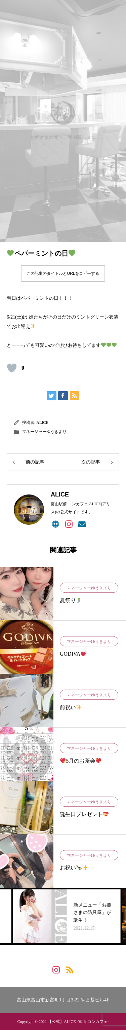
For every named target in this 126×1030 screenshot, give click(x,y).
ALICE (42, 422)
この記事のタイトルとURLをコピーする (63, 273)
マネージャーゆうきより (44, 431)
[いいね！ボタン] (12, 368)
